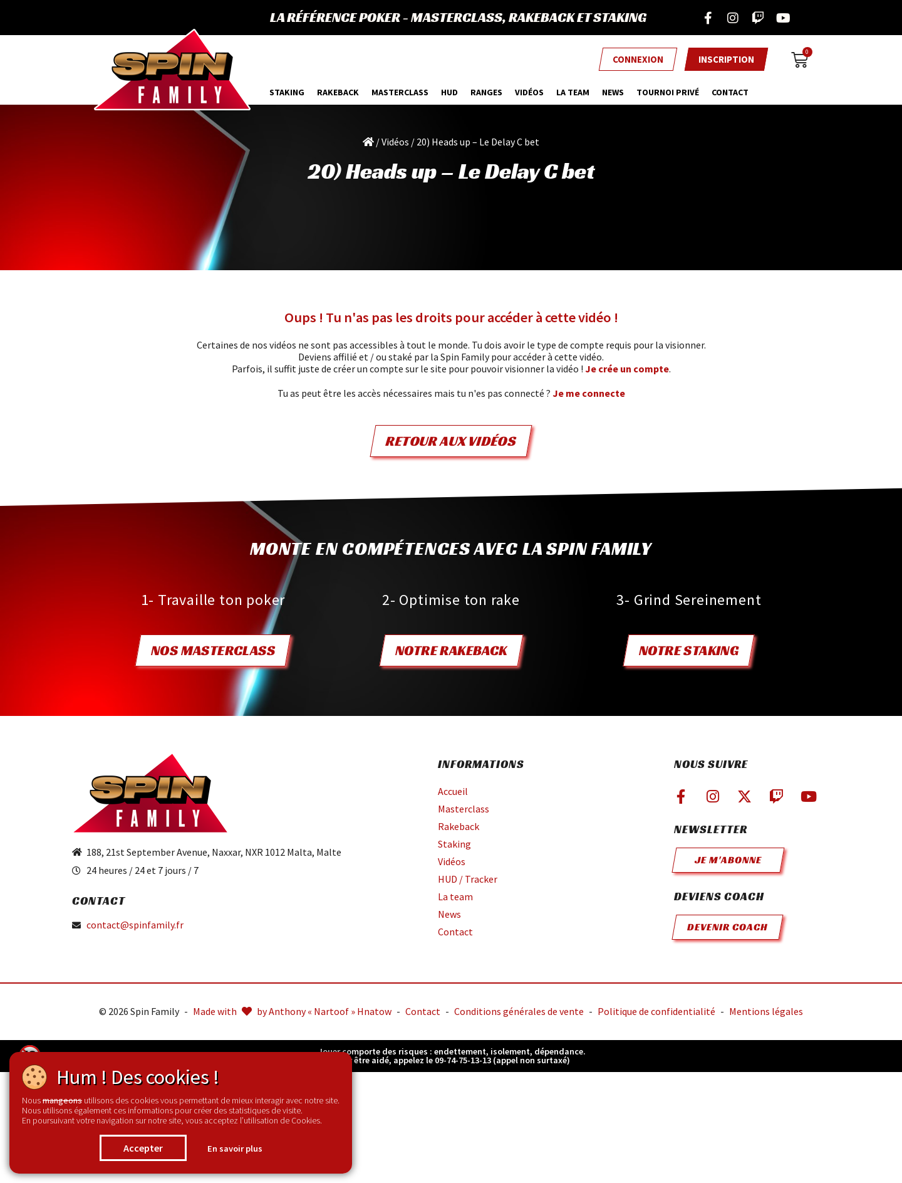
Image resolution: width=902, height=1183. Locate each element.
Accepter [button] (143, 1148)
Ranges (486, 92)
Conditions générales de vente (519, 1011)
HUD (449, 92)
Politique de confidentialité (656, 1011)
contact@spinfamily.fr (135, 925)
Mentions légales (766, 1011)
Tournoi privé (667, 92)
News (613, 92)
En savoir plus (234, 1148)
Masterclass (463, 808)
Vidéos (529, 92)
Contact (730, 92)
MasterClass (399, 92)
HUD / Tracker (467, 879)
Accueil (453, 791)
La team (572, 92)
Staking (286, 92)
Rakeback (338, 92)
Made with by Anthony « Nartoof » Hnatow (292, 1011)
